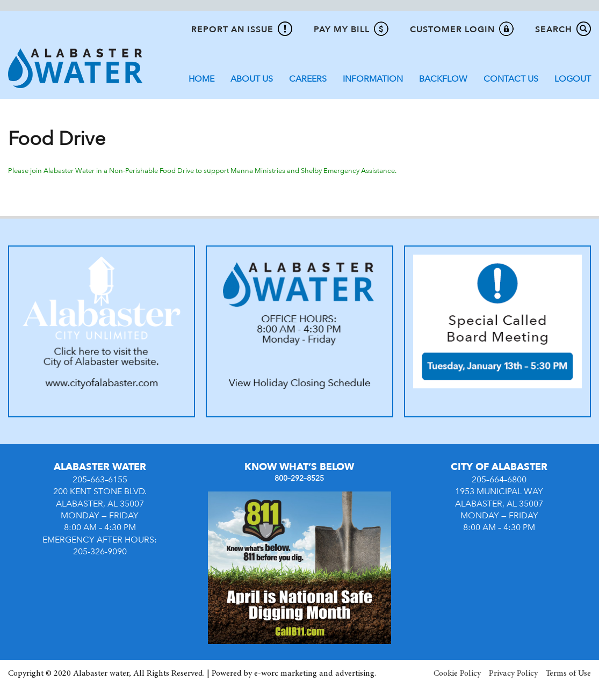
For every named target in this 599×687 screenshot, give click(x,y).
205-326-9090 (100, 552)
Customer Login (452, 29)
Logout (572, 79)
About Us (251, 79)
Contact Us (510, 79)
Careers (308, 79)
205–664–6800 (499, 480)
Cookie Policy (457, 673)
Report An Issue (232, 29)
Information (373, 79)
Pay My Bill (342, 29)
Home (201, 79)
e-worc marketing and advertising (314, 673)
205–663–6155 (100, 480)
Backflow (443, 79)
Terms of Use (568, 673)
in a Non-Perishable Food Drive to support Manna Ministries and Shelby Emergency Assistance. (247, 171)
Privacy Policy (513, 673)
